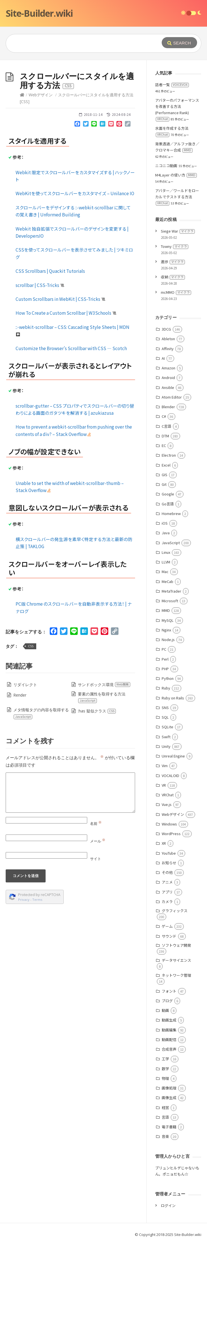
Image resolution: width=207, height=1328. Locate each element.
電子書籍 (169, 1211)
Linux (166, 637)
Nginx (166, 715)
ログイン (168, 1290)
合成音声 (169, 1134)
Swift (166, 821)
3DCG (166, 414)
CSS (30, 731)
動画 (165, 1095)
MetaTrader (171, 676)
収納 (173, 362)
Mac (165, 656)
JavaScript (171, 627)
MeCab (167, 666)
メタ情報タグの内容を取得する (41, 798)
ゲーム (167, 1011)
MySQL (168, 705)
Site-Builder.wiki (39, 13)
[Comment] (70, 877)
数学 (165, 1153)
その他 (167, 957)
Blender (168, 491)
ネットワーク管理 (176, 1060)
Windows (169, 909)
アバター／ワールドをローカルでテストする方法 (177, 282)
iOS (165, 608)
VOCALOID (170, 860)
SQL (165, 802)
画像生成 (169, 1182)
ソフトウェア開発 (176, 1030)
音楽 (165, 1221)
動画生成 (169, 1105)
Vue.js (167, 889)
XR (164, 928)
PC (164, 734)
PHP (165, 753)
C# (164, 501)
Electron (169, 540)
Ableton (168, 423)
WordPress (171, 918)
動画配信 (169, 1124)
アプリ (167, 977)
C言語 (166, 511)
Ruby (166, 773)
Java (166, 617)
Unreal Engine (173, 841)
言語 (165, 1202)
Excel (166, 550)
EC (164, 530)
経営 (165, 1192)
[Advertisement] (103, 102)
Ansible (168, 472)
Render (19, 780)
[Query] (84, 43)
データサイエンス (176, 1045)
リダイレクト (25, 769)
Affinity (168, 433)
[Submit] (179, 42)
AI (163, 443)
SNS (165, 792)
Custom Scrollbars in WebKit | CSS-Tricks (60, 384)
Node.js (168, 724)
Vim (165, 850)
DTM (165, 520)
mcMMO (176, 377)
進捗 (173, 346)
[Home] (22, 179)
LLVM (166, 647)
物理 (165, 1163)
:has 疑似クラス (97, 796)
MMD (166, 695)
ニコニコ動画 (166, 250)
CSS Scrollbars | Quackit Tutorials (50, 356)
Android (168, 462)
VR (164, 870)
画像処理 (169, 1173)
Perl (165, 744)
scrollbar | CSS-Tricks (40, 370)
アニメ (167, 967)
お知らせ (169, 947)
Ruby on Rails (173, 783)
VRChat (168, 879)
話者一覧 (172, 169)
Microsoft (170, 685)
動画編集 (169, 1115)
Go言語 (168, 588)
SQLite (167, 811)
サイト (95, 943)
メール (97, 926)
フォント (169, 1076)
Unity (166, 831)
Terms (37, 984)
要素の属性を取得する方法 (101, 782)
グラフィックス (174, 995)
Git (164, 569)
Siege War (178, 316)
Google (168, 579)
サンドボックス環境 (104, 769)
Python (168, 763)
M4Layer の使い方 (176, 260)
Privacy (23, 984)
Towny (174, 331)
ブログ (167, 1085)
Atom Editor (172, 482)
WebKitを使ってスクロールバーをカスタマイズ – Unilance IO (75, 278)
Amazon (168, 453)
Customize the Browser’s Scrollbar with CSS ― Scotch (71, 433)
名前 (96, 908)
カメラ (167, 986)
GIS (164, 559)
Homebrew (171, 598)
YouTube (169, 938)
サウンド (169, 1021)
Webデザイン (41, 179)
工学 (165, 1143)
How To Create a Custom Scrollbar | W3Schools (66, 398)
